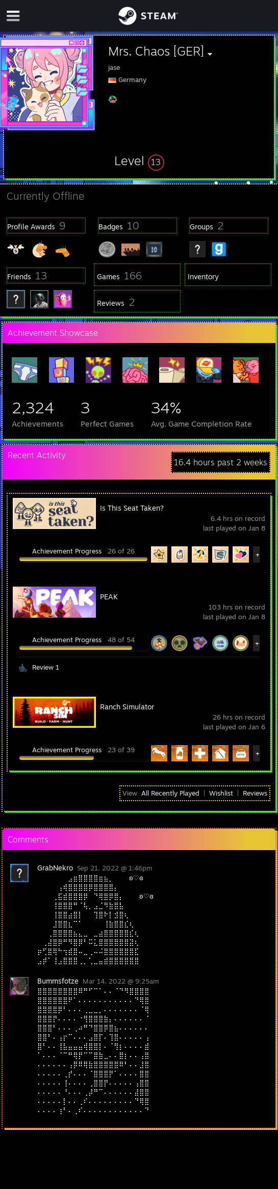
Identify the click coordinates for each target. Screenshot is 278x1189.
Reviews (255, 793)
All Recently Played (170, 793)
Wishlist (221, 793)
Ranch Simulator (127, 706)
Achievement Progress (67, 551)
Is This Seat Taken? (132, 508)
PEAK (109, 596)
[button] (139, 160)
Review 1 (45, 667)
